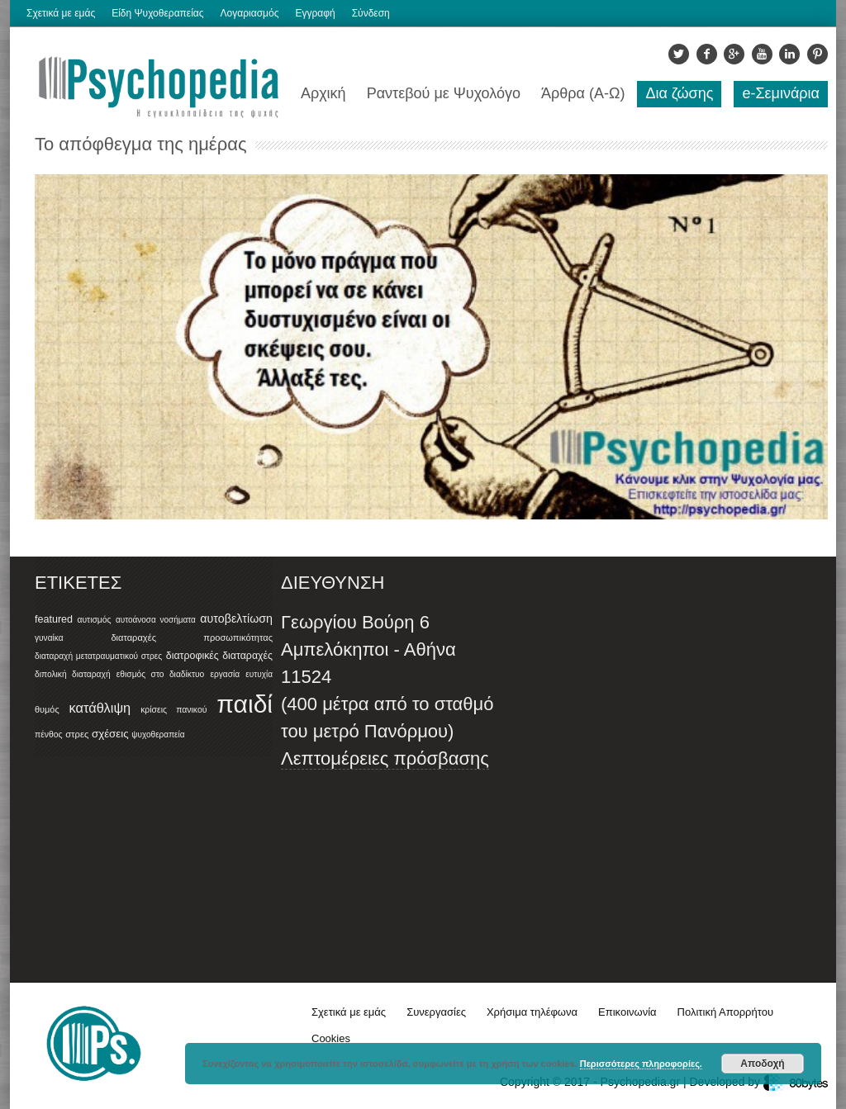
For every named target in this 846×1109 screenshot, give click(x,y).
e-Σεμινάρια (781, 93)
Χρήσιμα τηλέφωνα (532, 1012)
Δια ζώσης (679, 93)
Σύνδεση (371, 13)
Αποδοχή (762, 1063)
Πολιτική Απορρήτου (725, 1012)
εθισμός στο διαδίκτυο (160, 674)
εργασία (225, 674)
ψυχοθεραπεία (157, 734)
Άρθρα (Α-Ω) (583, 93)
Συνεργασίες (436, 1012)
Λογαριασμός (250, 13)
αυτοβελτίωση (236, 618)
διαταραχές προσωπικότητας (192, 637)
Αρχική (323, 93)
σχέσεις (110, 733)
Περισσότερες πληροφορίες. (641, 1064)
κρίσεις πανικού (173, 709)
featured (54, 619)
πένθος (49, 734)
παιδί (244, 704)
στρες (76, 734)
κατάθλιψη (100, 707)
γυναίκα (49, 637)
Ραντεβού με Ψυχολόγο (443, 93)
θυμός (47, 709)
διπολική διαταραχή (73, 674)
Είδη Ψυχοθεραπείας (157, 13)
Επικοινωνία (627, 1012)
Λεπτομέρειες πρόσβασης (385, 758)
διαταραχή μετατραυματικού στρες (98, 656)
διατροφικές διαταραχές (219, 655)
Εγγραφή (315, 13)
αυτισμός (94, 619)
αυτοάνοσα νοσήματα (156, 619)
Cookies (330, 1038)
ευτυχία (259, 674)
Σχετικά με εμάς (60, 13)
